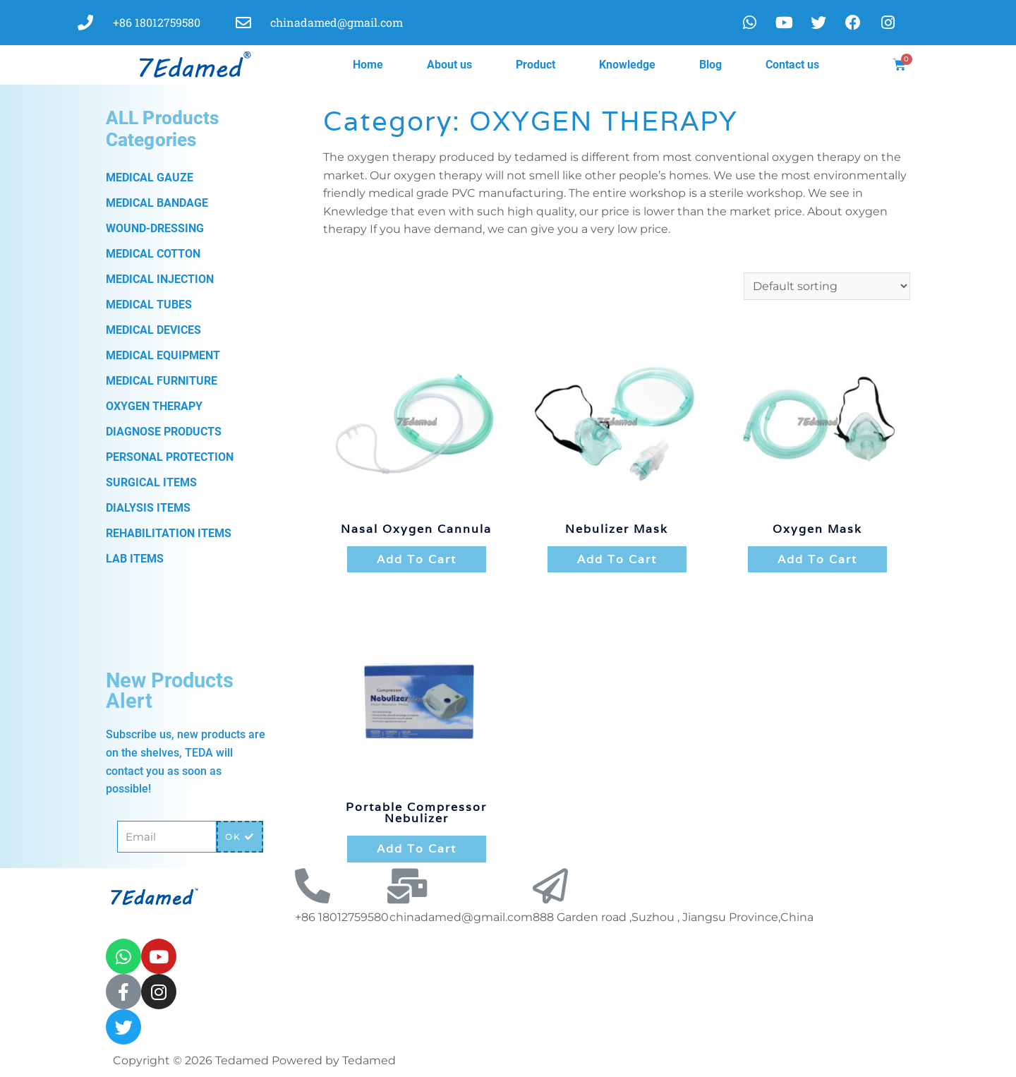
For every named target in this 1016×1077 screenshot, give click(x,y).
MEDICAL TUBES (149, 304)
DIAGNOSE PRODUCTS (164, 431)
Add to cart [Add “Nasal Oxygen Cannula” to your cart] (416, 559)
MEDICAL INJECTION (160, 279)
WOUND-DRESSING (155, 228)
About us (449, 64)
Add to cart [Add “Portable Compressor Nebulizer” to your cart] (416, 848)
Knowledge (627, 64)
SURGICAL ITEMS (151, 482)
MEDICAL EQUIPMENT (163, 355)
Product (535, 64)
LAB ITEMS (135, 558)
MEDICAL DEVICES (153, 330)
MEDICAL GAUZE (149, 177)
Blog (710, 64)
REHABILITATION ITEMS (168, 533)
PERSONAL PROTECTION (170, 457)
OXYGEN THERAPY (154, 406)
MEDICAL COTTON (153, 253)
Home (368, 64)
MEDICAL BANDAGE (157, 203)
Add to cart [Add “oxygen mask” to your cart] (817, 559)
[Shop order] (827, 286)
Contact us (792, 64)
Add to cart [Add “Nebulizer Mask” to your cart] (617, 559)
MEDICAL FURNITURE (161, 380)
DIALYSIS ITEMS (148, 508)
